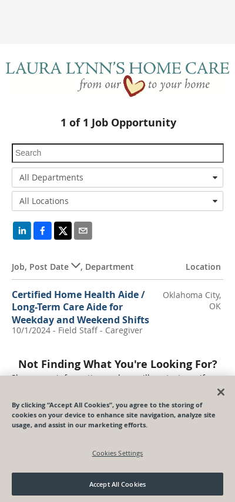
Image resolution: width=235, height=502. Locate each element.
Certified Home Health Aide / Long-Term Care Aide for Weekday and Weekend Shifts (80, 307)
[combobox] (117, 178)
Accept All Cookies (117, 487)
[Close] (221, 395)
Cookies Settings (117, 455)
